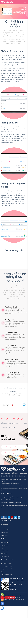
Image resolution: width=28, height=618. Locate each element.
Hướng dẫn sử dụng (6, 563)
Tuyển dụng (4, 571)
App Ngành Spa (10, 345)
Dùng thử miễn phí (9, 453)
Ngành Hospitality (12, 372)
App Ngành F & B (11, 307)
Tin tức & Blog (4, 532)
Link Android (13, 589)
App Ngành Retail (11, 360)
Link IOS (12, 587)
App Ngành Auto (11, 332)
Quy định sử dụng (8, 599)
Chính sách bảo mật (6, 574)
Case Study (4, 527)
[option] (9, 405)
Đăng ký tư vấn (11, 447)
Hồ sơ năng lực (5, 529)
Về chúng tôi (4, 524)
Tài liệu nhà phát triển (6, 569)
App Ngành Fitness (11, 320)
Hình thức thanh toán (6, 566)
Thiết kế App (4, 535)
